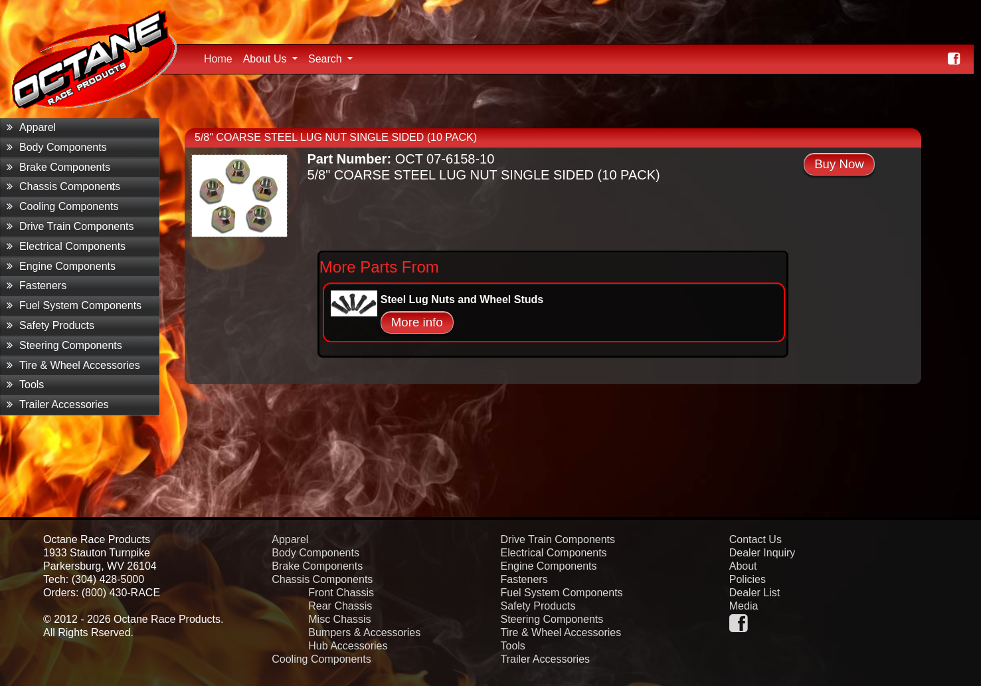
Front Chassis (341, 592)
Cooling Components (62, 206)
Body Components (57, 147)
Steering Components (64, 345)
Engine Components (61, 266)
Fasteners (36, 285)
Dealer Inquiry (762, 552)
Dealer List (754, 592)
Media (743, 606)
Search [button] (326, 58)
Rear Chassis (340, 606)
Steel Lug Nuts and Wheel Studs (462, 299)
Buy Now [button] (839, 164)
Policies (747, 579)
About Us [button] (266, 58)
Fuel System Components (74, 305)
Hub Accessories (347, 645)
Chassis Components (63, 186)
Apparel (31, 127)
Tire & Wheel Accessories (73, 365)
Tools (25, 384)
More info (417, 322)
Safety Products (50, 325)
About (743, 566)
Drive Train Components (70, 226)
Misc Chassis (339, 619)
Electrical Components (66, 246)
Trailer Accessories (58, 404)
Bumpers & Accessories (364, 632)
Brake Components (58, 167)
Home (221, 57)
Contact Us (755, 539)
